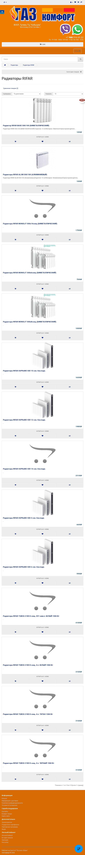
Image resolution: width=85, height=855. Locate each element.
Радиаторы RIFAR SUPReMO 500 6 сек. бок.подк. (23, 567)
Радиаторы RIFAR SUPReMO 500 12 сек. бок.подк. (24, 420)
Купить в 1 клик (42, 137)
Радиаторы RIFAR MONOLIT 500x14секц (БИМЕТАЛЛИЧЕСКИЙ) (30, 224)
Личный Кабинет (7, 835)
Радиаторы (14, 65)
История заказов (7, 838)
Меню (77, 51)
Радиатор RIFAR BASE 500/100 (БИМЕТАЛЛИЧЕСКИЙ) (26, 126)
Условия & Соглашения (9, 805)
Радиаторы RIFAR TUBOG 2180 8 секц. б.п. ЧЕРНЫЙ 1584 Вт (28, 763)
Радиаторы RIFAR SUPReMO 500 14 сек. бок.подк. (24, 469)
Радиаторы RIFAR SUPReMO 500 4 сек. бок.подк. (23, 518)
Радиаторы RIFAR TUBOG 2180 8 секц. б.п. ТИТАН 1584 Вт (28, 714)
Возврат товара (7, 814)
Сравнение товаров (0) (10, 88)
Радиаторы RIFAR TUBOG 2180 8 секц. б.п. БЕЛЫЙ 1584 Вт (28, 665)
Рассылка (5, 842)
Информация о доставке (10, 801)
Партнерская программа (10, 827)
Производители (7, 822)
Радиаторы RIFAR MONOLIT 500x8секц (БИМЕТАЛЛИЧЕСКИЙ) (29, 322)
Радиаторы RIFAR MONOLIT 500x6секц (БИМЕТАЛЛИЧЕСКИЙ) (29, 273)
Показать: (48, 94)
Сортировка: (7, 94)
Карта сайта (6, 816)
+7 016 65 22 (74, 37)
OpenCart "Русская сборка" (19, 850)
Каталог (4, 798)
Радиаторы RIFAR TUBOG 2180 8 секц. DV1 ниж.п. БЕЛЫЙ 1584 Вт (31, 616)
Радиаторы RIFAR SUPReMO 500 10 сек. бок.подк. (24, 371)
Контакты (5, 811)
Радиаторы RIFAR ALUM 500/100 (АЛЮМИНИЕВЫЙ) (25, 175)
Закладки (5, 840)
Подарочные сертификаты (10, 824)
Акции (4, 829)
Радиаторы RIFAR (28, 65)
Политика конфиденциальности (12, 803)
